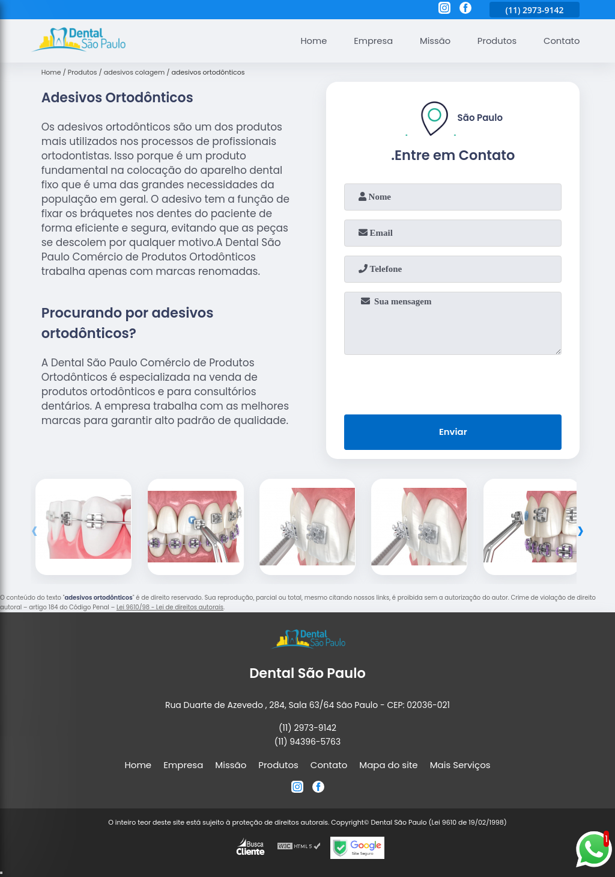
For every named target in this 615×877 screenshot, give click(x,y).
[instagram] (444, 9)
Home (310, 40)
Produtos (496, 40)
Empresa (370, 40)
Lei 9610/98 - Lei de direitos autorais (170, 607)
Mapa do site (388, 765)
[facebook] (465, 9)
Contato (561, 40)
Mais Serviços (460, 765)
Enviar (453, 432)
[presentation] (453, 381)
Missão (433, 40)
